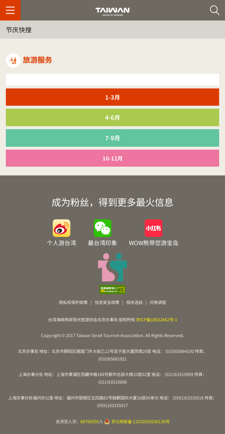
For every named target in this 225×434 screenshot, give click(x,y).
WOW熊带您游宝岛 (153, 242)
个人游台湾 (61, 242)
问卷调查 (158, 302)
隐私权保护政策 (73, 302)
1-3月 (112, 97)
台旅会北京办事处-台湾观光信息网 (112, 11)
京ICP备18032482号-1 (156, 319)
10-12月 (113, 158)
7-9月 (112, 138)
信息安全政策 (107, 302)
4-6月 (112, 117)
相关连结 (134, 302)
